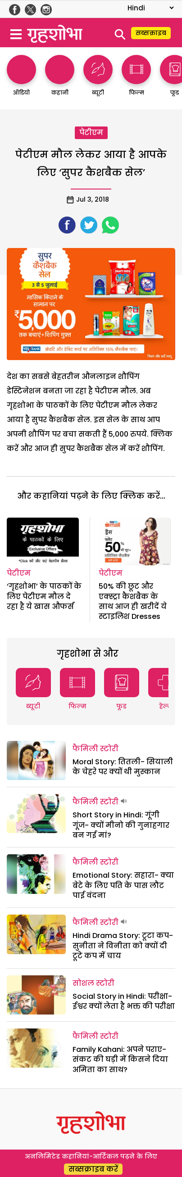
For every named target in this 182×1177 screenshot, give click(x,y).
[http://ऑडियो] (21, 80)
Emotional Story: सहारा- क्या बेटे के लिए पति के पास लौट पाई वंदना (123, 885)
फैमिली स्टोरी (95, 749)
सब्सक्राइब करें (93, 1169)
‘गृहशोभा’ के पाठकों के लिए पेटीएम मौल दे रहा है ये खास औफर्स (44, 596)
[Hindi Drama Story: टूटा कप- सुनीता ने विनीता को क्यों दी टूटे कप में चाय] (36, 934)
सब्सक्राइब (151, 32)
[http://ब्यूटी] (98, 80)
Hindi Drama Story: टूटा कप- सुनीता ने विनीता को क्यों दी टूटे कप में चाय (123, 945)
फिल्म (77, 706)
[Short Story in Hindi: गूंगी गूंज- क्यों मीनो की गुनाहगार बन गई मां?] (36, 813)
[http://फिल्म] (136, 80)
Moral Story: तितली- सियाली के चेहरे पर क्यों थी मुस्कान (123, 767)
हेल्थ (165, 706)
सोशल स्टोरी (93, 983)
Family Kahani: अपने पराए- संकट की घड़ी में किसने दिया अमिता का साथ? (120, 1059)
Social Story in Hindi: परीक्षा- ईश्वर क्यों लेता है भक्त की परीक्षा (124, 1001)
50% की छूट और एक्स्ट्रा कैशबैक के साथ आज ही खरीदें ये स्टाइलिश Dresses (133, 601)
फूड (121, 706)
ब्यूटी (33, 706)
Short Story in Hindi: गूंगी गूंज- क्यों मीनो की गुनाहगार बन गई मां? (121, 825)
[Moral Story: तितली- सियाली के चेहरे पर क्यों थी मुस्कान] (36, 760)
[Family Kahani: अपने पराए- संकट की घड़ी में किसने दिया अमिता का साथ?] (36, 1048)
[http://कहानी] (59, 80)
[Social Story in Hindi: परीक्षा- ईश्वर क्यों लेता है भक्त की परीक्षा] (36, 995)
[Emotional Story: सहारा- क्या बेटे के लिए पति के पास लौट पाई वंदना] (36, 873)
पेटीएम (91, 132)
